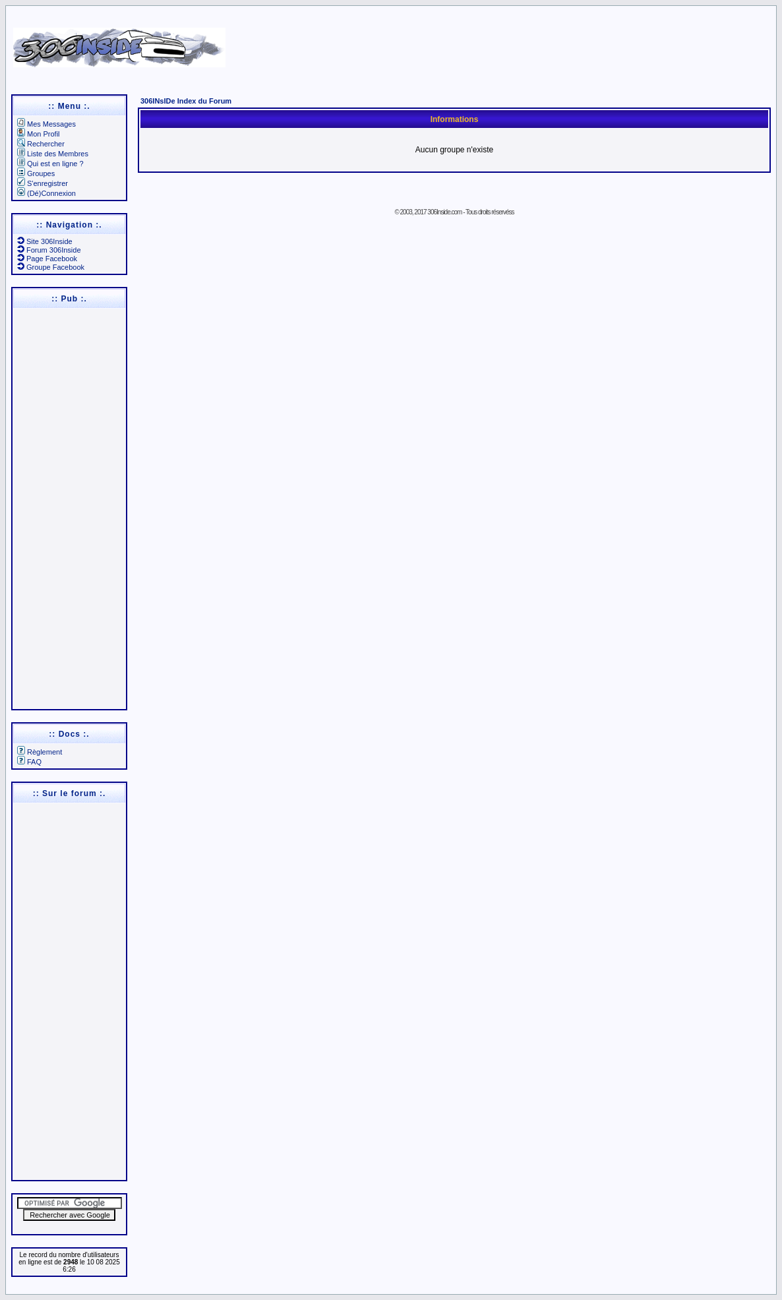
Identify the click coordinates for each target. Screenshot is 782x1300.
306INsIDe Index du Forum (185, 101)
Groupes (36, 173)
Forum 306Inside (49, 250)
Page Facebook (47, 259)
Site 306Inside (45, 241)
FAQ (29, 762)
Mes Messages (46, 124)
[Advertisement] (508, 43)
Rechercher (41, 144)
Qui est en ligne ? (50, 164)
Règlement (39, 752)
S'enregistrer (42, 183)
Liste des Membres (52, 154)
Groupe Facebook (50, 267)
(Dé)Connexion (46, 193)
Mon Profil (38, 134)
